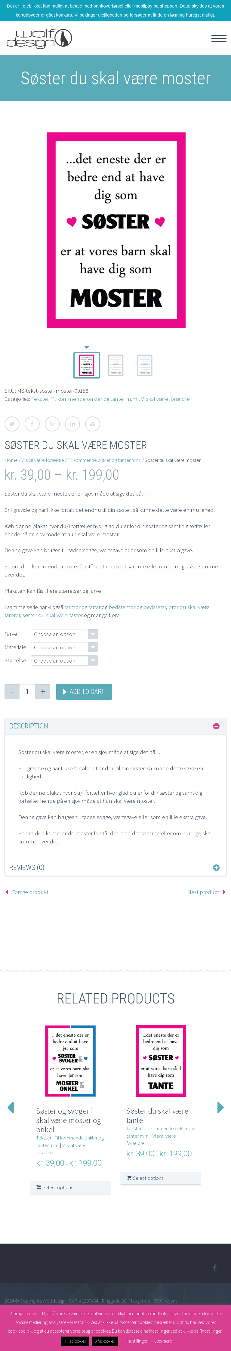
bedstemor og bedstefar (137, 607)
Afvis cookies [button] (105, 1341)
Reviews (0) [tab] (27, 867)
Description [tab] (28, 726)
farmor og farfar (82, 607)
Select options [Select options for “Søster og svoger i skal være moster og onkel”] (58, 1187)
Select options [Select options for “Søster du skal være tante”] (148, 1178)
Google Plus (52, 423)
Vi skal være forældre (165, 398)
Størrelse (15, 660)
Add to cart (86, 691)
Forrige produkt (30, 891)
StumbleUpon (92, 423)
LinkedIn (72, 423)
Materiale (15, 647)
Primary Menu (218, 38)
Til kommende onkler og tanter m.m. (95, 398)
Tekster (40, 398)
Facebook (32, 423)
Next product (203, 891)
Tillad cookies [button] (75, 1341)
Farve (11, 633)
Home (11, 460)
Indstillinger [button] (137, 1341)
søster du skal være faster (53, 615)
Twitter (12, 423)
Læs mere (163, 1341)
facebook (214, 1267)
